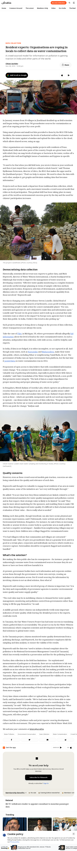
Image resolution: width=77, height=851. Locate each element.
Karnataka (33, 351)
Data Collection (13, 43)
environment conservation (27, 734)
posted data (9, 361)
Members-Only (42, 8)
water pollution (9, 734)
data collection (44, 734)
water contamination (60, 734)
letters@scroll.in (37, 729)
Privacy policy (15, 842)
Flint (19, 333)
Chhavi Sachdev (12, 64)
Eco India (62, 8)
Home (4, 8)
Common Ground (15, 8)
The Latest (30, 8)
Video (53, 8)
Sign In (46, 783)
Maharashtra (48, 351)
